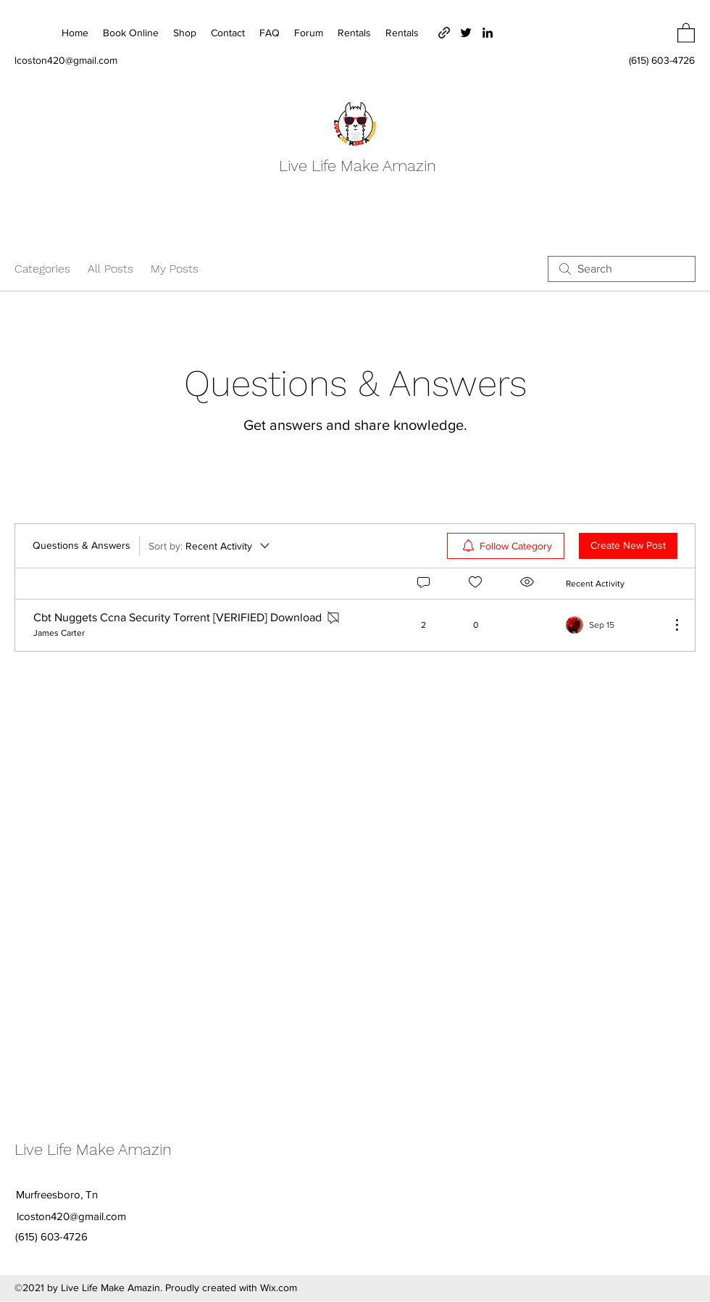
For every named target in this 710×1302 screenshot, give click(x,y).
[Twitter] (466, 32)
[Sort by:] (210, 546)
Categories (42, 268)
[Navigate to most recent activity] (612, 625)
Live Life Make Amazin (357, 166)
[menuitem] (505, 546)
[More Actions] (669, 625)
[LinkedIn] (487, 32)
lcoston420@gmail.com (65, 60)
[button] (686, 32)
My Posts (175, 268)
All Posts (110, 268)
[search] (622, 269)
